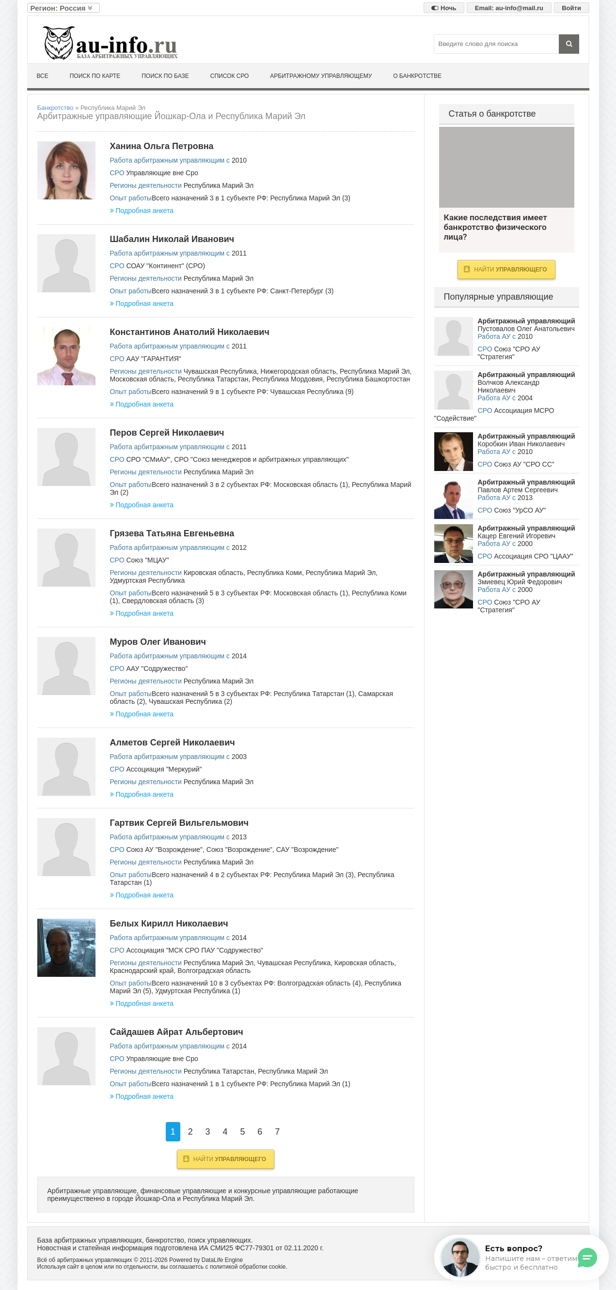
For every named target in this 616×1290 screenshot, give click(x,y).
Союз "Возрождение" (239, 849)
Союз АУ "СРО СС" (524, 464)
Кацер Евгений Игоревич (517, 536)
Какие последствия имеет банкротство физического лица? (506, 167)
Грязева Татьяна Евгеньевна (172, 533)
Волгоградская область (214, 970)
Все (42, 76)
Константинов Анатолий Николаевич (189, 332)
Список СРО (229, 76)
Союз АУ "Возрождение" (164, 849)
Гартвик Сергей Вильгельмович (179, 823)
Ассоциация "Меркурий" (164, 769)
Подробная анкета (142, 210)
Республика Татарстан (213, 379)
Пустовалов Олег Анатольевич (526, 329)
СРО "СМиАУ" (148, 459)
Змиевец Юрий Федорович (520, 582)
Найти (224, 1159)
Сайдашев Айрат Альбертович (176, 1032)
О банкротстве (417, 76)
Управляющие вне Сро (162, 173)
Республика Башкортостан (368, 379)
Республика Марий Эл (218, 185)
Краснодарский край (142, 970)
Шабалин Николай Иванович (172, 239)
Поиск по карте (95, 76)
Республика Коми (274, 573)
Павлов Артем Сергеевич (518, 490)
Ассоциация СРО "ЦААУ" (533, 556)
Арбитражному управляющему (321, 76)
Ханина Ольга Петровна (162, 146)
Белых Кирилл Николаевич (169, 923)
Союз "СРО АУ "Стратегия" (509, 353)
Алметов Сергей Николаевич (172, 742)
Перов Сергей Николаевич (167, 433)
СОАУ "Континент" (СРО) (165, 266)
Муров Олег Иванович (158, 642)
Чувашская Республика (220, 371)
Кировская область (213, 573)
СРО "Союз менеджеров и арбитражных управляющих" (261, 459)
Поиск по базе (165, 76)
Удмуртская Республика (147, 580)
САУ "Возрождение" (307, 849)
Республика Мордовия (287, 379)
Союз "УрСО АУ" (520, 510)
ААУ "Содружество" (157, 668)
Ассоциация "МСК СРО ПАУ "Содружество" (194, 950)
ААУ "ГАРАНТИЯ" (153, 359)
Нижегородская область (298, 371)
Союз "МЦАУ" (147, 560)
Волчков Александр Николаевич (508, 386)
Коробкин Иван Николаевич (521, 444)
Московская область (142, 379)
